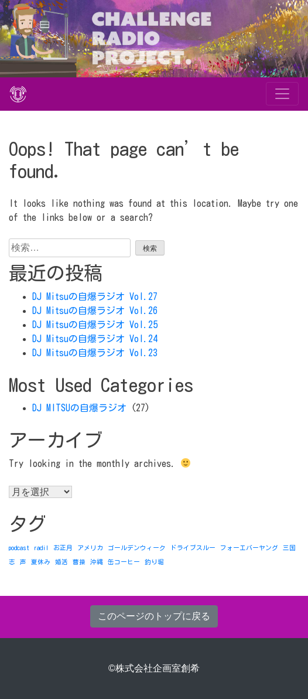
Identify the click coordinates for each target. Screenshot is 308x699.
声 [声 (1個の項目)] (23, 562)
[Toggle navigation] (282, 93)
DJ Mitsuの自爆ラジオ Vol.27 (95, 296)
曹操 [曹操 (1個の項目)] (79, 562)
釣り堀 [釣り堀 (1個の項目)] (154, 562)
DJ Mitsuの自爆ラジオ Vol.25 (95, 324)
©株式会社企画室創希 (154, 668)
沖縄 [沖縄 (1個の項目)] (96, 562)
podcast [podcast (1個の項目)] (19, 548)
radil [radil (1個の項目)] (41, 548)
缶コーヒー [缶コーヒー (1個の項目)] (124, 562)
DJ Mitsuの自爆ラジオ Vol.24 (95, 338)
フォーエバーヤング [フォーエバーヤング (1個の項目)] (249, 548)
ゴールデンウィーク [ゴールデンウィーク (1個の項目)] (137, 548)
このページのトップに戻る (154, 616)
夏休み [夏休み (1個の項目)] (40, 562)
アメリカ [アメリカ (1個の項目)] (90, 548)
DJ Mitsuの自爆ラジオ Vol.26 (95, 310)
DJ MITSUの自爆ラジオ (79, 407)
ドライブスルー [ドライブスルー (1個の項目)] (192, 548)
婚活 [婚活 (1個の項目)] (61, 562)
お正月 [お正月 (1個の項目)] (63, 548)
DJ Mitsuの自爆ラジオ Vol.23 (95, 352)
